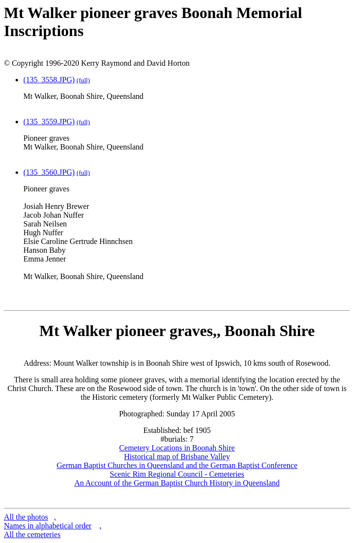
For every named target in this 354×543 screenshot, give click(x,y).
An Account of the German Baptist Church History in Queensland (177, 483)
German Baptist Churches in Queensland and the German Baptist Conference (177, 465)
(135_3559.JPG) (49, 121)
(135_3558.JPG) (49, 79)
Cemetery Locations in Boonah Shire (177, 448)
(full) (83, 80)
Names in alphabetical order (48, 526)
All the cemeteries (32, 534)
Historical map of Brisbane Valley (177, 456)
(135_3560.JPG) (49, 172)
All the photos (26, 517)
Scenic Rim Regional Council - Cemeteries (177, 474)
